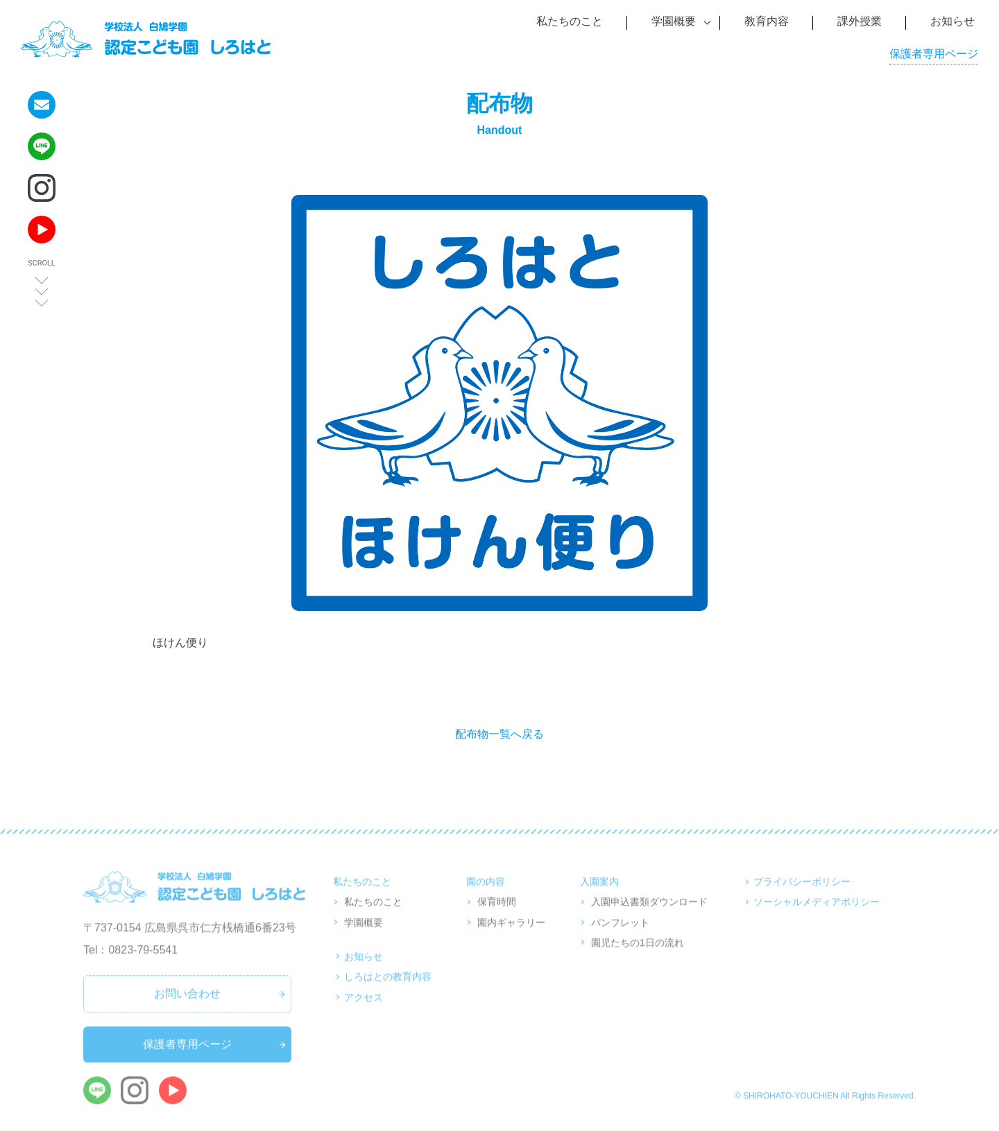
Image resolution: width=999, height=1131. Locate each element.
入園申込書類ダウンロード (649, 916)
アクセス (363, 1011)
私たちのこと (373, 916)
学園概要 (363, 936)
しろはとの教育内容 (388, 990)
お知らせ (363, 970)
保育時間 (496, 916)
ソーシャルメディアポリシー (816, 916)
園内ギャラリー (511, 936)
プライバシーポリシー (802, 895)
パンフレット (620, 936)
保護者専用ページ (933, 54)
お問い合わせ (187, 1008)
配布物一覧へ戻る (499, 734)
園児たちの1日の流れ (637, 956)
